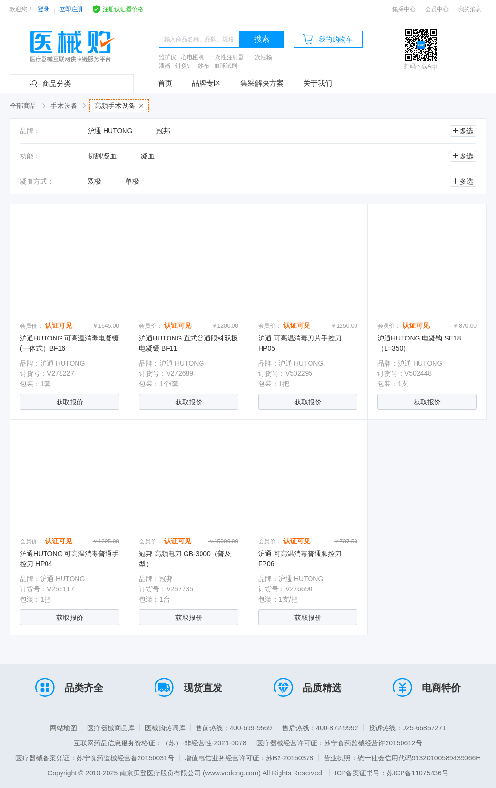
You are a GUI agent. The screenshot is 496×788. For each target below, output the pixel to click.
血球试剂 (225, 65)
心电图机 (192, 57)
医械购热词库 (165, 728)
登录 (43, 9)
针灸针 (184, 65)
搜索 (262, 39)
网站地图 (63, 728)
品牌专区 (206, 83)
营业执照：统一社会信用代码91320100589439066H (402, 758)
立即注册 (71, 9)
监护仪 (167, 57)
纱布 (203, 65)
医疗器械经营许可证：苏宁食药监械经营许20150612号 (339, 743)
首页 (165, 83)
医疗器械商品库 (111, 728)
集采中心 (404, 9)
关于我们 (317, 83)
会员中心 (437, 9)
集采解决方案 (262, 83)
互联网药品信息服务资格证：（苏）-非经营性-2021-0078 (160, 743)
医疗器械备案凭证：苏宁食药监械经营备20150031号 (95, 758)
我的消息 (469, 9)
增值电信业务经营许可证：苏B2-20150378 (249, 758)
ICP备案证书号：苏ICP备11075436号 (392, 773)
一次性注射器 (226, 57)
